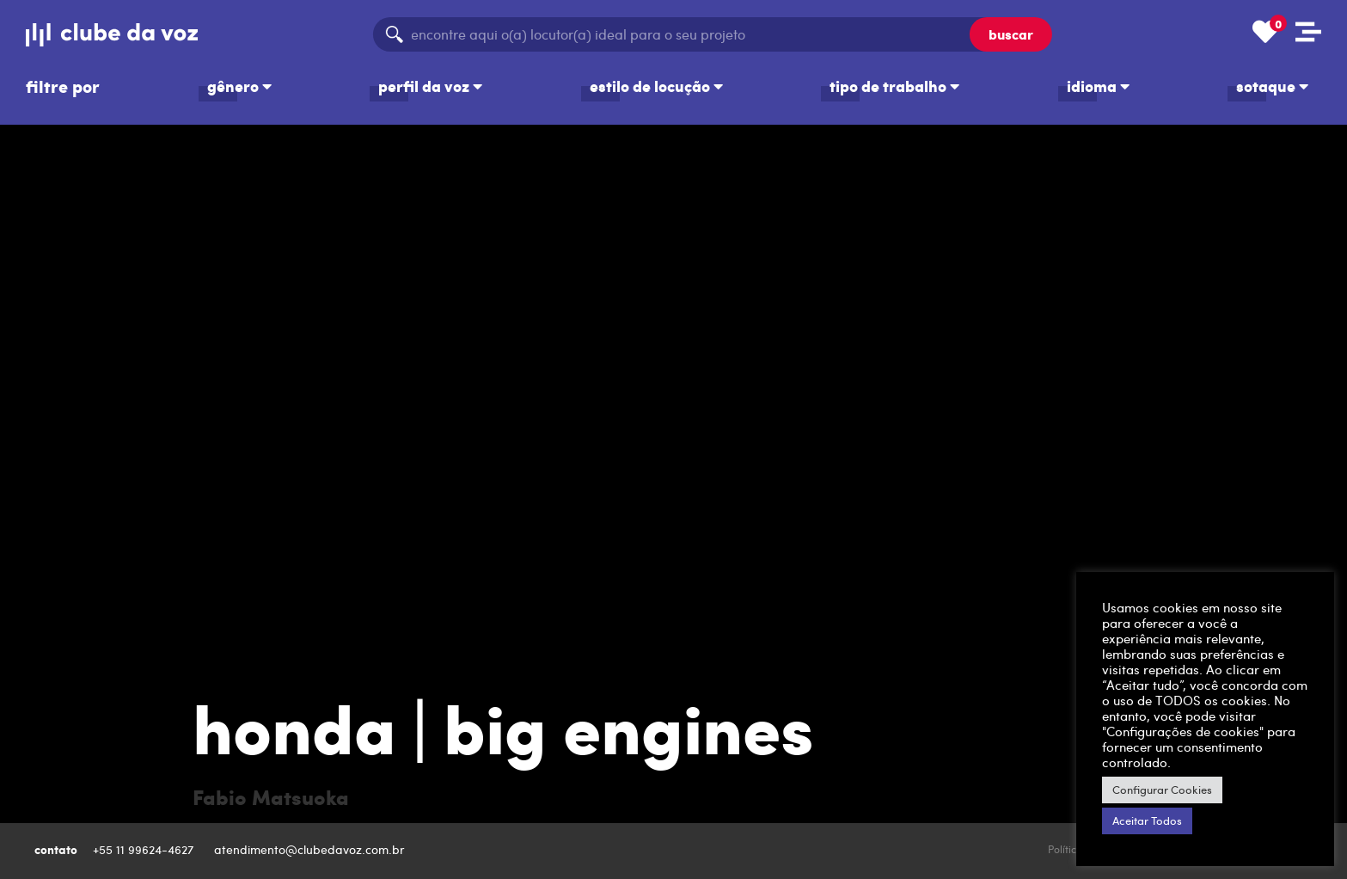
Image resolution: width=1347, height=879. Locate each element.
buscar (1011, 34)
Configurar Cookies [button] (1162, 789)
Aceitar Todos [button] (1147, 820)
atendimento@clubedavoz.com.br (311, 849)
